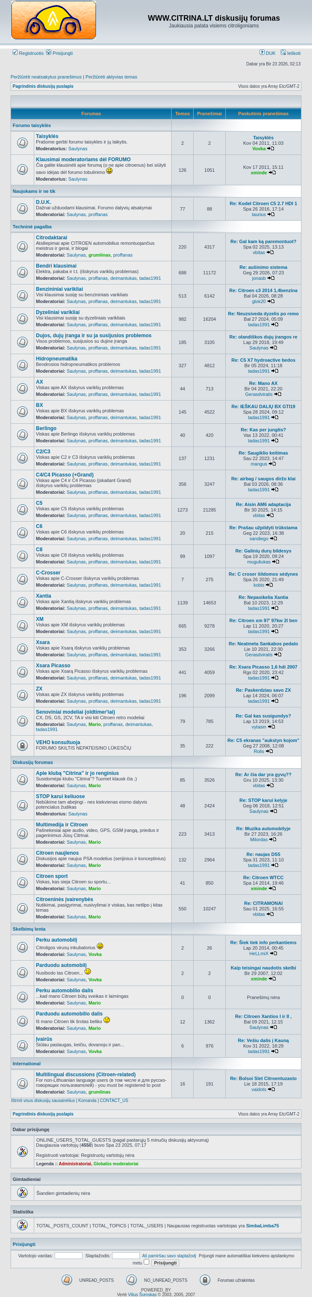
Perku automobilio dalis (64, 991)
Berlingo (46, 428)
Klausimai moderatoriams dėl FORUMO (83, 159)
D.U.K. (43, 202)
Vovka (259, 148)
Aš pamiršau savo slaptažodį (169, 1256)
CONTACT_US (114, 1100)
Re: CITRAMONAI (263, 903)
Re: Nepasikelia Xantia (263, 597)
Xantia (43, 596)
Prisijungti (59, 53)
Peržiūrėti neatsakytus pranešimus (46, 76)
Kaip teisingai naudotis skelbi (263, 967)
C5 (39, 503)
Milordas (259, 839)
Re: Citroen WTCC (263, 877)
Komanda (87, 1100)
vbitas (259, 252)
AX (39, 382)
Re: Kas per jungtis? (263, 429)
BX (39, 405)
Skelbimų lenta (29, 928)
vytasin (259, 726)
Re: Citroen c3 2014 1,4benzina (263, 290)
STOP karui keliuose (60, 796)
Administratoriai (75, 1164)
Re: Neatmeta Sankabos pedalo (263, 643)
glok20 (258, 301)
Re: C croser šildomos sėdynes (263, 574)
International (27, 1063)
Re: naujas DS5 (263, 854)
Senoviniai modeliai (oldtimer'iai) (75, 712)
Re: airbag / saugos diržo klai (263, 478)
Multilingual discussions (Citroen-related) (86, 1075)
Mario (94, 724)
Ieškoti (291, 53)
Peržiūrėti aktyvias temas (111, 76)
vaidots (259, 1089)
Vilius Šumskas (142, 1294)
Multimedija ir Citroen (62, 825)
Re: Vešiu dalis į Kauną (263, 1040)
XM (40, 619)
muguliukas (259, 561)
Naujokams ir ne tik (34, 191)
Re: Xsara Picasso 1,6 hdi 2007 (264, 666)
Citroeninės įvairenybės (64, 899)
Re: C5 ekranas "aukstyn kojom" (263, 740)
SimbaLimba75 (262, 1225)
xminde (259, 172)
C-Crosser (48, 573)
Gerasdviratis (259, 394)
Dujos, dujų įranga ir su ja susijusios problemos (93, 335)
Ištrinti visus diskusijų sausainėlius (43, 1100)
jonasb (258, 278)
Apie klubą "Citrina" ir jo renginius (77, 773)
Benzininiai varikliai (59, 289)
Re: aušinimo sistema (263, 267)
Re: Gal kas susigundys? (263, 715)
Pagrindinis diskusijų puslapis (43, 86)
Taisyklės (47, 136)
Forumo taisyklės (32, 125)
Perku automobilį (56, 940)
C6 (39, 526)
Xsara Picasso (53, 666)
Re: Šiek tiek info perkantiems (263, 942)
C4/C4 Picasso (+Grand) (64, 475)
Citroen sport (52, 876)
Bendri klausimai (56, 266)
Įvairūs (44, 1039)
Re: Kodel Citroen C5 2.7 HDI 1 (263, 203)
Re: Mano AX (263, 383)
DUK (268, 53)
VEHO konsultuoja (58, 742)
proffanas (98, 214)
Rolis (259, 751)
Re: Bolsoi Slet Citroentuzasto (263, 1078)
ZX (39, 689)
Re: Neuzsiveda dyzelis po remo (263, 313)
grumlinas (99, 254)
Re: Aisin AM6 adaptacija (263, 504)
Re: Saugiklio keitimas (263, 452)
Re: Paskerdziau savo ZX (263, 690)
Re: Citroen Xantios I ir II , (263, 1016)
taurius (259, 214)
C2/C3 (43, 452)
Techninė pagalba (32, 226)
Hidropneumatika (56, 359)
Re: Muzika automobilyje (263, 828)
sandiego (258, 538)
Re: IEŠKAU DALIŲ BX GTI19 (264, 406)
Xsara (43, 642)
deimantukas (123, 278)
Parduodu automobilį (61, 965)
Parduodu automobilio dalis (69, 1014)
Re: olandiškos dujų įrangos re (264, 336)
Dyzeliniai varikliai (57, 312)
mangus (259, 463)
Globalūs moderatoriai (115, 1164)
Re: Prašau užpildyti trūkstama (264, 527)
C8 (39, 549)
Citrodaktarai (51, 238)
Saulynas (77, 148)
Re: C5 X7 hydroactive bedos (263, 360)
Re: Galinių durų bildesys (263, 550)
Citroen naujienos (57, 853)
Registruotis (28, 53)
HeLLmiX (258, 953)
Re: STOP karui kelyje (263, 800)
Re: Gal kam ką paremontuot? (263, 241)
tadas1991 (150, 278)
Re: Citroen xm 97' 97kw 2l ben (264, 620)
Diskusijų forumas (33, 762)
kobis (259, 585)
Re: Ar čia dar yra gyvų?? (263, 774)
